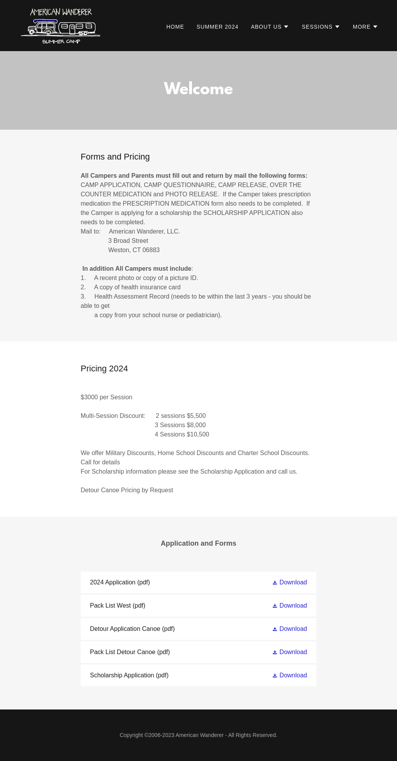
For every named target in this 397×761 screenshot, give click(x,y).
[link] (61, 25)
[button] (270, 26)
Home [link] (175, 27)
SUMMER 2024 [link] (217, 27)
